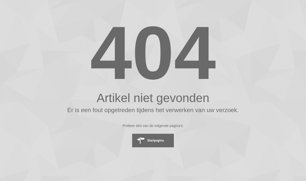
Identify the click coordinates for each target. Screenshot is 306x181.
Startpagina (155, 140)
